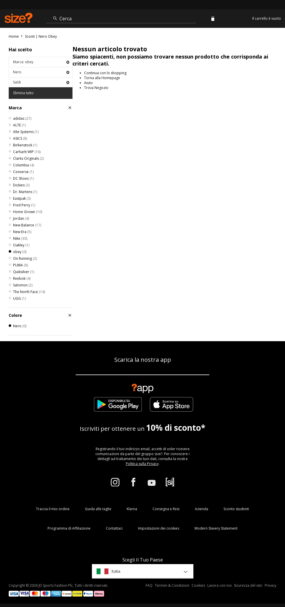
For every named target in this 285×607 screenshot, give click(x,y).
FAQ (149, 585)
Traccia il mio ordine (53, 508)
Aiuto (88, 82)
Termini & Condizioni (172, 585)
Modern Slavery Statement (216, 528)
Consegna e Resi (166, 508)
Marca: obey (41, 61)
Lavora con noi (219, 585)
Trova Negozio (96, 87)
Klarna (132, 508)
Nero (41, 72)
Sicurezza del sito (248, 585)
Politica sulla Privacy (142, 463)
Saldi (41, 82)
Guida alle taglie (98, 508)
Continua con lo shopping (105, 72)
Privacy (270, 585)
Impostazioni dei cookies (158, 528)
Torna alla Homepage (102, 77)
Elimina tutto (23, 92)
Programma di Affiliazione (69, 528)
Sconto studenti (236, 508)
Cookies (198, 585)
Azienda (201, 508)
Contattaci (114, 528)
